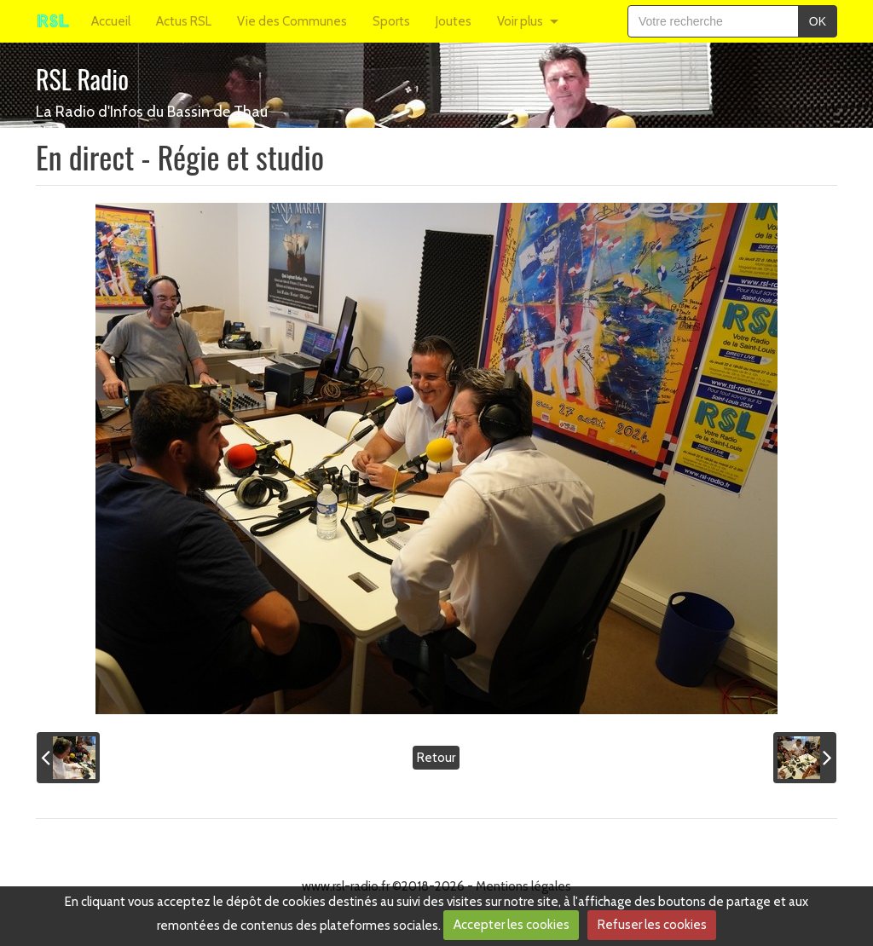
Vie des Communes (292, 21)
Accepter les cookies (511, 924)
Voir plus (520, 21)
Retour (436, 757)
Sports (391, 21)
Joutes (453, 21)
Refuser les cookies (652, 924)
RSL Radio (82, 79)
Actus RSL (183, 21)
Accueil (110, 21)
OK (817, 21)
